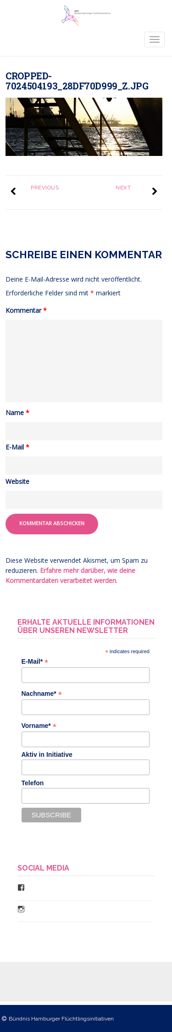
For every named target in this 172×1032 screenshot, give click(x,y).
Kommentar (26, 310)
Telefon (33, 783)
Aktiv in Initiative (47, 754)
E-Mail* (35, 661)
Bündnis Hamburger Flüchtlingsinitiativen (61, 1018)
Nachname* (42, 693)
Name (17, 412)
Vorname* (39, 725)
